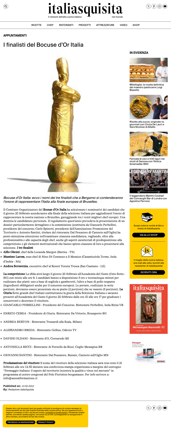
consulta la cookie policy (56, 412)
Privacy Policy (45, 422)
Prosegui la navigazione (21, 422)
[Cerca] (5, 6)
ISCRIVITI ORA (149, 272)
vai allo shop (149, 235)
